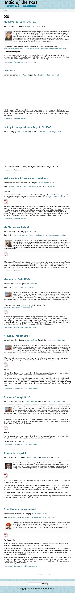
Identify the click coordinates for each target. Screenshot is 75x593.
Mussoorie (25, 517)
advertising (51, 340)
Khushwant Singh (41, 235)
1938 (48, 75)
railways (11, 186)
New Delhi (41, 75)
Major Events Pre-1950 (46, 183)
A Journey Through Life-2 (17, 397)
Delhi (43, 26)
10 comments (18, 327)
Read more (8, 62)
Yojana (31, 235)
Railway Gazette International (55, 197)
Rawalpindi (12, 517)
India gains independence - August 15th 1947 (27, 127)
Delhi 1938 (9, 71)
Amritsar (45, 457)
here (5, 421)
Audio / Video (22, 75)
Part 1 (48, 421)
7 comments (18, 501)
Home (5, 10)
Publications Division (20, 235)
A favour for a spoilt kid (16, 453)
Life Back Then (30, 26)
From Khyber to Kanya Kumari (20, 509)
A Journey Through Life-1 (17, 336)
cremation (23, 186)
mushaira (32, 287)
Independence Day (44, 132)
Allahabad (51, 186)
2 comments (18, 389)
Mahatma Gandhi (35, 186)
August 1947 (56, 132)
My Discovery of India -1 (16, 227)
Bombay (57, 457)
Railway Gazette (27, 195)
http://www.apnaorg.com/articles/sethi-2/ (18, 307)
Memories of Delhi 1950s (17, 279)
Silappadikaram (53, 235)
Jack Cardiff (55, 75)
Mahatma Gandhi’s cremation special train (26, 179)
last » (48, 574)
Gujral (15, 287)
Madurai (64, 235)
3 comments (18, 62)
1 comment (18, 566)
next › (40, 574)
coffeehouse (23, 287)
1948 (17, 186)
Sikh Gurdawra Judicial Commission (43, 517)
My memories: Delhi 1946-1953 (20, 22)
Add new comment (31, 62)
